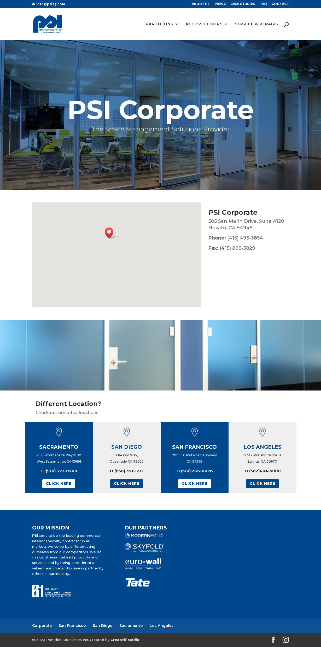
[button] (111, 232)
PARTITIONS (159, 24)
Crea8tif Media (124, 640)
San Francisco (72, 625)
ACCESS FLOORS (204, 24)
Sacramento (131, 625)
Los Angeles (161, 625)
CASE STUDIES (242, 4)
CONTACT (280, 4)
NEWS (220, 4)
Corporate (42, 625)
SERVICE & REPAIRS (256, 24)
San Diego (103, 625)
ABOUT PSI (201, 4)
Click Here (59, 483)
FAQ (263, 4)
